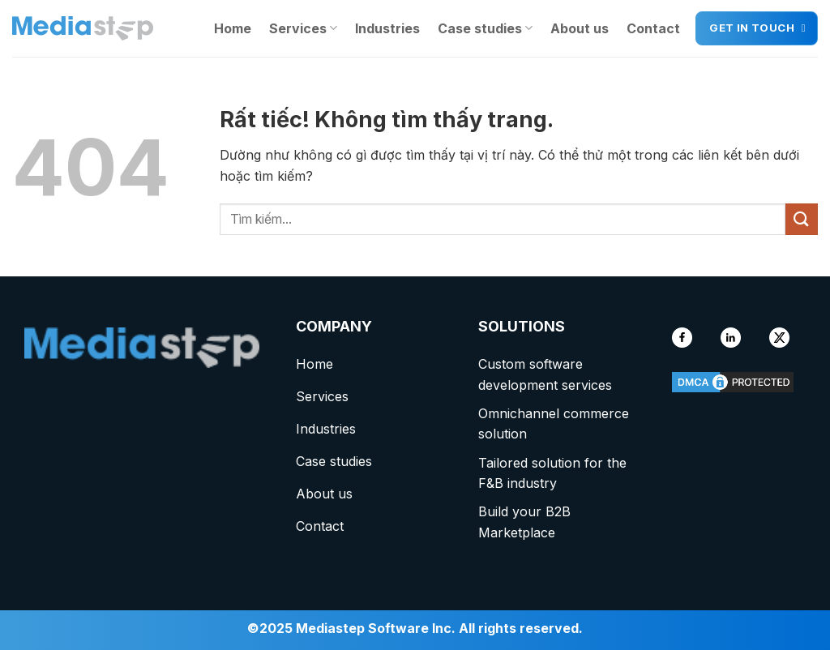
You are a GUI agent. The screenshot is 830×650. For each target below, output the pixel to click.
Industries (387, 28)
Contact (653, 28)
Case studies (485, 28)
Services (303, 28)
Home (232, 28)
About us (579, 28)
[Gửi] (801, 219)
